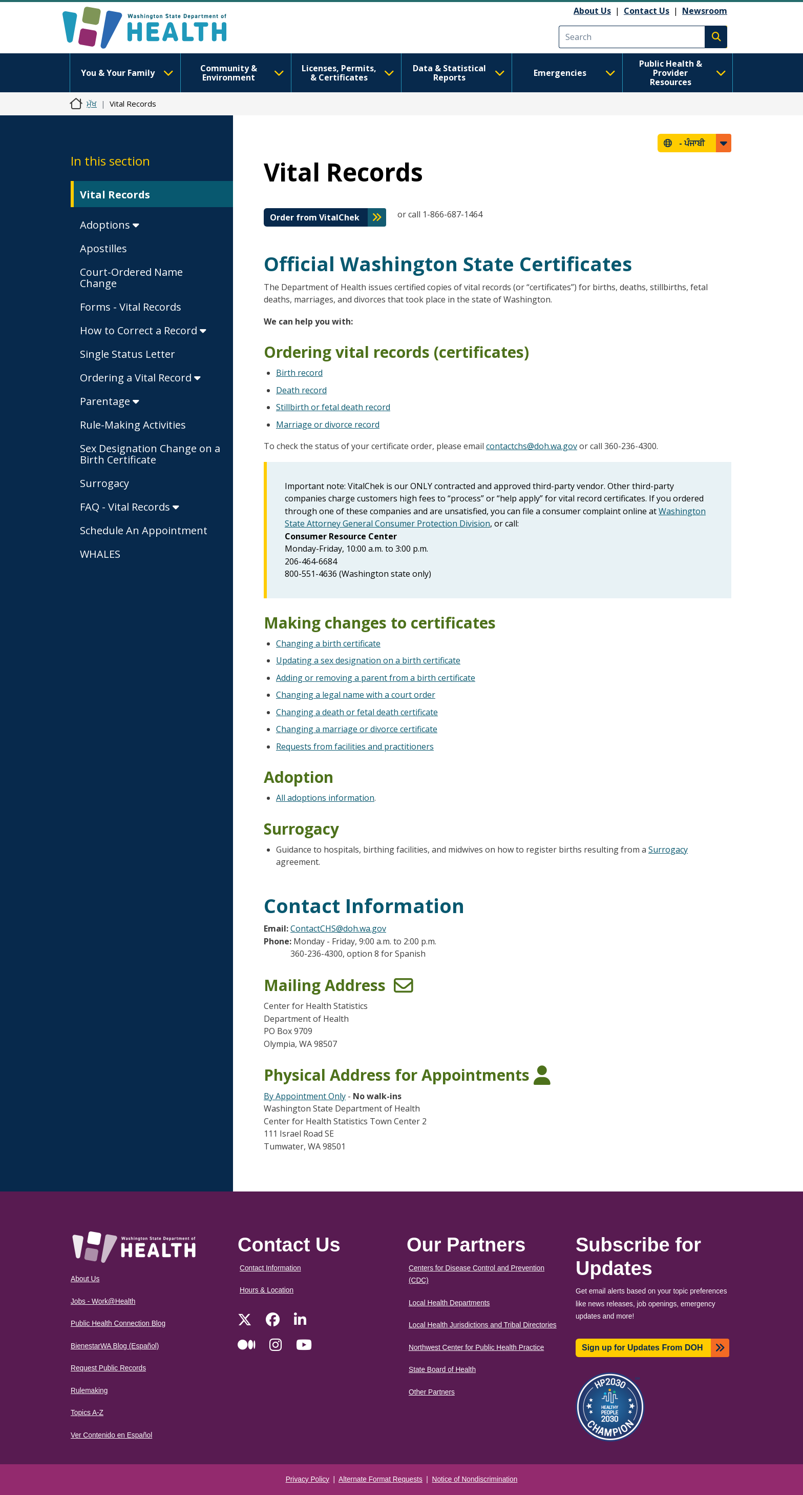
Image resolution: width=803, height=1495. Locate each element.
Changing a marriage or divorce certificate (356, 729)
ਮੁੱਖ (92, 103)
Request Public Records (108, 1368)
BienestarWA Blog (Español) (115, 1346)
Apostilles (103, 248)
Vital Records (115, 194)
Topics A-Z (87, 1413)
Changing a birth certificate (328, 643)
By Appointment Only (305, 1096)
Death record (301, 390)
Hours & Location (266, 1290)
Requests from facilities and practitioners (355, 746)
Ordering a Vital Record (140, 378)
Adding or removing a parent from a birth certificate (375, 677)
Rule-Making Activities (133, 425)
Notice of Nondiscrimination (475, 1479)
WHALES (100, 554)
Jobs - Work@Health (103, 1301)
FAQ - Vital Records (129, 507)
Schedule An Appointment (143, 530)
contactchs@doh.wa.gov (531, 446)
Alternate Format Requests (380, 1479)
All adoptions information (325, 797)
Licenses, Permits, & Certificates (348, 73)
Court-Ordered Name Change (131, 277)
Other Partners (432, 1392)
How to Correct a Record (143, 330)
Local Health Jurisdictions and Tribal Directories (483, 1325)
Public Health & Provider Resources (682, 73)
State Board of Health (442, 1369)
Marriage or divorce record (327, 424)
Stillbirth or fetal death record (333, 407)
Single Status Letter (127, 354)
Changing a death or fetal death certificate (357, 712)
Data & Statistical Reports (459, 73)
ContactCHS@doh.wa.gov (338, 928)
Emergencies (575, 72)
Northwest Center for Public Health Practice (476, 1347)
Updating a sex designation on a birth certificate (368, 660)
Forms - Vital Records (130, 307)
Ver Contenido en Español (111, 1435)
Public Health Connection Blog (118, 1323)
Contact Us (646, 10)
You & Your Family (127, 72)
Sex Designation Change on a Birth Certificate (150, 454)
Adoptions (109, 225)
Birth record (299, 372)
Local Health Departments (449, 1303)
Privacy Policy (307, 1479)
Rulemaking (89, 1391)
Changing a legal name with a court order (355, 694)
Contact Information (270, 1268)
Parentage (109, 401)
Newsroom (704, 10)
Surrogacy (104, 483)
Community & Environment (242, 73)
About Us (592, 10)
